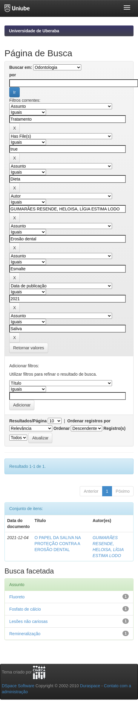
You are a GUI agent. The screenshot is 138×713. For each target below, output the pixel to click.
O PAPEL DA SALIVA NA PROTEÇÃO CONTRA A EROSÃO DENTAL (57, 543)
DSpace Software (18, 685)
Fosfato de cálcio (25, 609)
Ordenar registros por (89, 420)
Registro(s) (114, 428)
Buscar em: (20, 67)
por (12, 74)
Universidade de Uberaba (34, 30)
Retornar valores (28, 347)
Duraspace (90, 685)
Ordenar (61, 428)
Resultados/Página (28, 420)
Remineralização (24, 633)
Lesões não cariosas (28, 621)
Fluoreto (16, 596)
